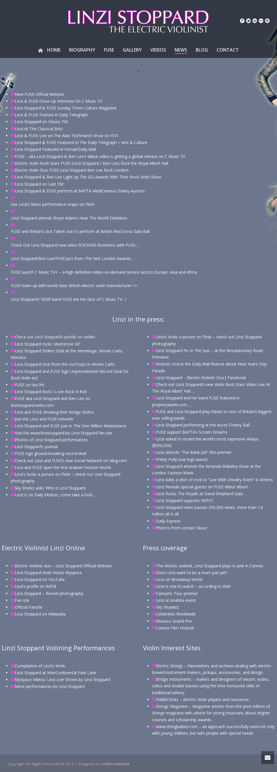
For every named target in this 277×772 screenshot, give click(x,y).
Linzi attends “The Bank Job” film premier (194, 452)
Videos (158, 50)
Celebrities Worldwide (176, 614)
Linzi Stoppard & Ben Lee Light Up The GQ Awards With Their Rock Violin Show (88, 177)
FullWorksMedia (115, 764)
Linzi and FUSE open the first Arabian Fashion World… (64, 467)
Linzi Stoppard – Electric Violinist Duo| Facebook (201, 377)
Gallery (132, 50)
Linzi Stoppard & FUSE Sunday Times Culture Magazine (66, 108)
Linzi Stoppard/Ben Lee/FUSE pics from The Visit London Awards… (72, 258)
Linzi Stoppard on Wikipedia (40, 614)
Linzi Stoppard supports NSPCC (185, 500)
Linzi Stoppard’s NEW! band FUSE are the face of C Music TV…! (68, 299)
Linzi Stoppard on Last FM (39, 184)
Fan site (22, 600)
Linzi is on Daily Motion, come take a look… (55, 494)
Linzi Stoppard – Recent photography (49, 593)
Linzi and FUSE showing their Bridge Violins (54, 412)
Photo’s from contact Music (181, 528)
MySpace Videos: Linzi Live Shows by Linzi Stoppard (62, 679)
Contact (228, 50)
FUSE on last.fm (29, 384)
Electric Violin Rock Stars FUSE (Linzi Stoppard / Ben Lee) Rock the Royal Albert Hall (91, 163)
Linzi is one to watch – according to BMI (193, 586)
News (181, 50)
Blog (202, 50)
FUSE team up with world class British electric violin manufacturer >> (74, 285)
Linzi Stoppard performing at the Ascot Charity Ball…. (205, 425)
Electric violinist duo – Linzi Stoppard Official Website (63, 565)
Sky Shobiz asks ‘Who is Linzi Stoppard (50, 488)
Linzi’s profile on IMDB (35, 586)
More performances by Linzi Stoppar (48, 686)
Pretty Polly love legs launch (182, 459)
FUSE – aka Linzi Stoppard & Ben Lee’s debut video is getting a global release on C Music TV (100, 156)
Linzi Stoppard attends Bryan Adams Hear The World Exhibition (69, 218)
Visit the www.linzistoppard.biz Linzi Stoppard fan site (63, 433)
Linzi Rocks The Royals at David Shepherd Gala (199, 493)
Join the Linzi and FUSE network (44, 419)
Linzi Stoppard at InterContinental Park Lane (55, 672)
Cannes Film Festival (175, 628)
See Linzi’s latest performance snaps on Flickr (53, 204)
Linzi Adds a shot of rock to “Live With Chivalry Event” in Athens (214, 479)
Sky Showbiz (167, 607)
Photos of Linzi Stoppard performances (51, 439)
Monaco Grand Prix (174, 621)
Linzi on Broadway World (179, 579)
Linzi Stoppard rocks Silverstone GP (47, 344)
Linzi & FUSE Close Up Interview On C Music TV (58, 101)
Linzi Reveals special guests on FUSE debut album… (203, 486)
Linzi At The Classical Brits (39, 128)
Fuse (109, 50)
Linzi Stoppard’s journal (36, 446)
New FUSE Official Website (39, 94)
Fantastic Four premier (177, 593)
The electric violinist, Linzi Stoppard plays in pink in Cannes (209, 565)
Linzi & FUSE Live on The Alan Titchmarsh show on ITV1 (67, 135)
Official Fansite (28, 607)
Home (49, 50)
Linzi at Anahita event (176, 600)
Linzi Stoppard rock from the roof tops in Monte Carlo (65, 364)
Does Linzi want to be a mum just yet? (191, 572)
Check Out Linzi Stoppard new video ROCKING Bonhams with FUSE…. (75, 245)
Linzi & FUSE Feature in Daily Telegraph (51, 114)
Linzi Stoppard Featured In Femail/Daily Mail (55, 149)
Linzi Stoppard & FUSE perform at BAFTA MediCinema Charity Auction (80, 191)
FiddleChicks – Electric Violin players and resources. (203, 699)
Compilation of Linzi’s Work (40, 666)
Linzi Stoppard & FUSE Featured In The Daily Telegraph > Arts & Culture (81, 142)
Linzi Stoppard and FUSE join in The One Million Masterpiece (70, 425)
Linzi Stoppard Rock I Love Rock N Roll (50, 391)
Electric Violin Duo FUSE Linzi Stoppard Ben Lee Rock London (71, 170)
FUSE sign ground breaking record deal (50, 453)
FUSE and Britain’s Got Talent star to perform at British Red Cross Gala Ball (80, 231)
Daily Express (168, 521)
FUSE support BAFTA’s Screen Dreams (191, 432)
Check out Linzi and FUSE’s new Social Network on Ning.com (71, 460)
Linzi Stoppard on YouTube (40, 579)
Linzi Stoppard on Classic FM (41, 121)
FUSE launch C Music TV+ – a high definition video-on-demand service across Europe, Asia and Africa (104, 272)
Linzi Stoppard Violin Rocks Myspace (48, 572)
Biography (82, 50)
